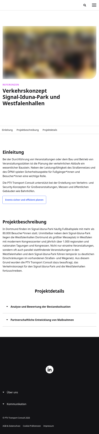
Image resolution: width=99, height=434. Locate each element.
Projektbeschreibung (28, 129)
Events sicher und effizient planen (24, 199)
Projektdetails (50, 129)
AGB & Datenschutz (11, 426)
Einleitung (7, 129)
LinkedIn (49, 369)
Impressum (48, 426)
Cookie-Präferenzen (32, 426)
